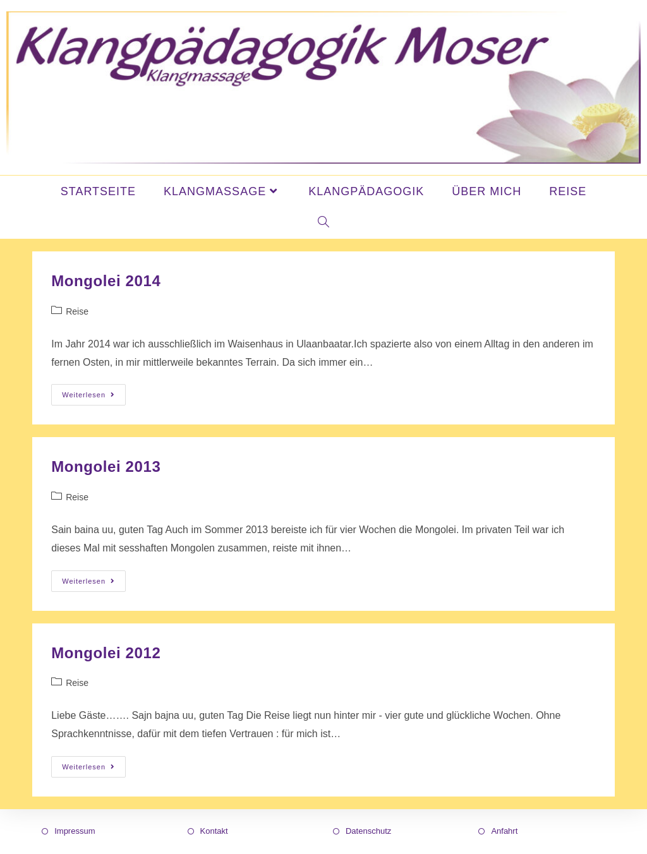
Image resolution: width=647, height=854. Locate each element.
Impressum (74, 831)
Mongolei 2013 (105, 466)
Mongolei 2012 (105, 652)
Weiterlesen (94, 391)
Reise (77, 311)
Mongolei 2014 (105, 280)
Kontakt (214, 831)
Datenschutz (368, 831)
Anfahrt (504, 831)
